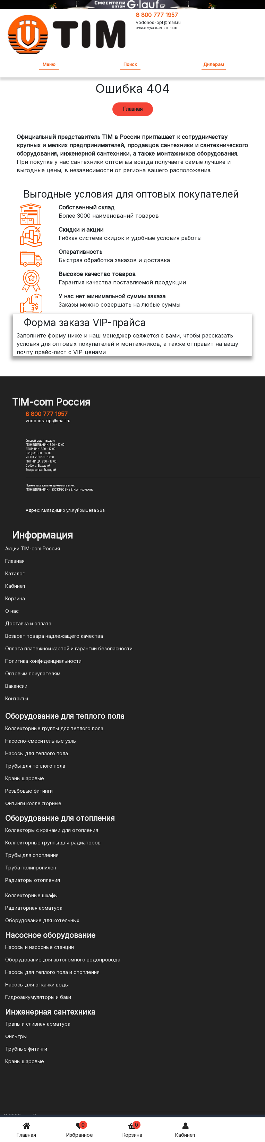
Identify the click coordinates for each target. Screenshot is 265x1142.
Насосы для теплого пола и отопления (52, 972)
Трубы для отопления (32, 855)
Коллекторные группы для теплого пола (54, 728)
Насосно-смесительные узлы (41, 741)
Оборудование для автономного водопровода (62, 959)
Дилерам (213, 64)
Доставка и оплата (28, 623)
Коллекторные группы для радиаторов (53, 842)
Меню (49, 64)
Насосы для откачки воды (37, 984)
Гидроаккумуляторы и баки (38, 997)
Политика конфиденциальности (43, 661)
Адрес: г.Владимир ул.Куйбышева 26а (65, 510)
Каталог (15, 573)
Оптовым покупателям (32, 673)
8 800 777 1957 (157, 14)
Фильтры (16, 1036)
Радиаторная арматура (33, 908)
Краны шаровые (24, 778)
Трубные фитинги (26, 1049)
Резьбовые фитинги (29, 791)
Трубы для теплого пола (35, 766)
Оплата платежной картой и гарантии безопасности (68, 648)
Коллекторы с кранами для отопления (51, 830)
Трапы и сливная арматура (37, 1024)
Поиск (130, 64)
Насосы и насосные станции (39, 947)
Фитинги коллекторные (33, 803)
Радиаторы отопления (32, 880)
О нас (12, 611)
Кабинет (185, 1129)
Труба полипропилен (30, 867)
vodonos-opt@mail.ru (158, 22)
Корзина (132, 1129)
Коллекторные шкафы (31, 895)
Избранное (79, 1129)
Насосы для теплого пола (36, 753)
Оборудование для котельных (42, 920)
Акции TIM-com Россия (32, 548)
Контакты (16, 698)
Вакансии (16, 686)
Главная (26, 1129)
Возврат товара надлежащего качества (54, 636)
